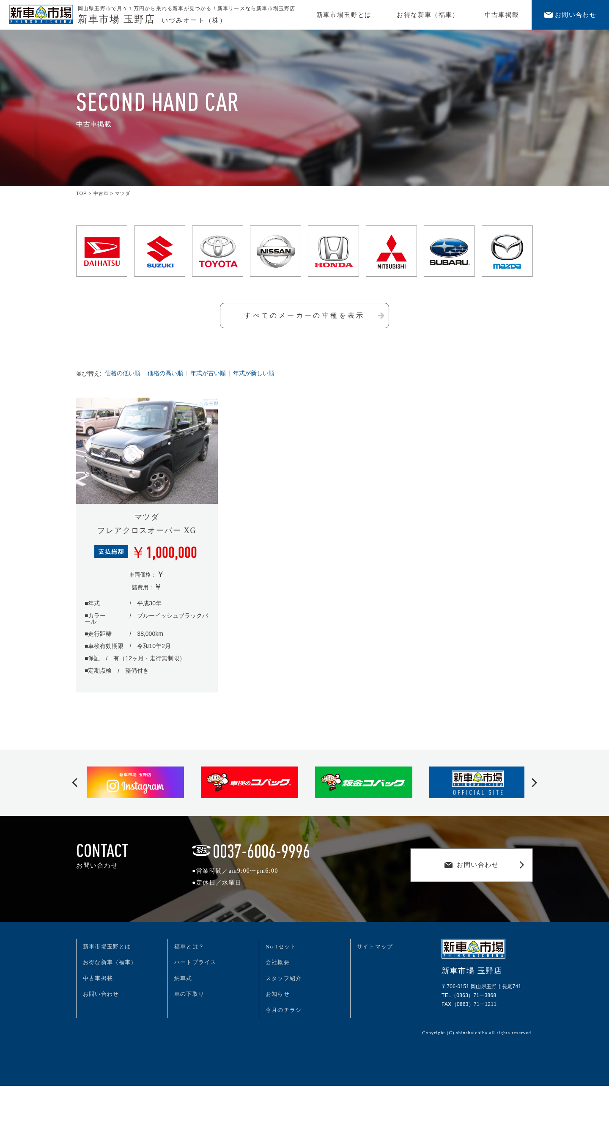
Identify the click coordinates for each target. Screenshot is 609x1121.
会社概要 (278, 962)
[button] (74, 782)
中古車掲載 (502, 14)
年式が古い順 (208, 373)
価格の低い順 (122, 373)
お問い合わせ (570, 14)
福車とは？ (189, 946)
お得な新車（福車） (428, 14)
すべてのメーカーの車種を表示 (314, 315)
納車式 (183, 978)
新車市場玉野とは (344, 14)
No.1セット (281, 946)
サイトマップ (375, 946)
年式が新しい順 (253, 373)
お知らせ (278, 994)
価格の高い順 (165, 373)
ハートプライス (195, 962)
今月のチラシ (284, 1010)
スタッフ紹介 (284, 978)
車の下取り (189, 994)
